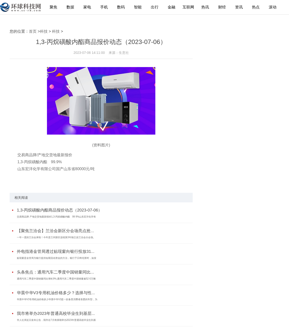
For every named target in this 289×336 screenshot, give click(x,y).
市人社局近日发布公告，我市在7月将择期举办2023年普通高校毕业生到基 (56, 320)
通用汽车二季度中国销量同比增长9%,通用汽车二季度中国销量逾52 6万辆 (56, 278)
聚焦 (53, 7)
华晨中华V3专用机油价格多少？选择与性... (56, 293)
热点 (256, 7)
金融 (171, 7)
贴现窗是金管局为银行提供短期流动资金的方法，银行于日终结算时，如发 (56, 258)
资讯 (239, 7)
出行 (154, 7)
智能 (138, 7)
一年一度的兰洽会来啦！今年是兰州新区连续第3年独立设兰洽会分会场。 (56, 237)
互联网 (188, 7)
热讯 (205, 7)
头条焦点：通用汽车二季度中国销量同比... (55, 272)
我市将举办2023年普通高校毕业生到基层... (56, 313)
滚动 (272, 7)
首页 (33, 31)
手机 (104, 7)
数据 (70, 7)
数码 (121, 7)
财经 (222, 7)
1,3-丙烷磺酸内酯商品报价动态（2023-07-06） (59, 210)
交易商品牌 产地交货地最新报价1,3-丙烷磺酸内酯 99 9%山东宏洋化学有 (56, 216)
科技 (44, 31)
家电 (87, 7)
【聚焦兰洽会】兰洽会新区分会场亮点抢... (55, 231)
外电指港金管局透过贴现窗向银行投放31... (55, 251)
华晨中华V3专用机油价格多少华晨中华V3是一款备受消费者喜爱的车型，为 (57, 299)
